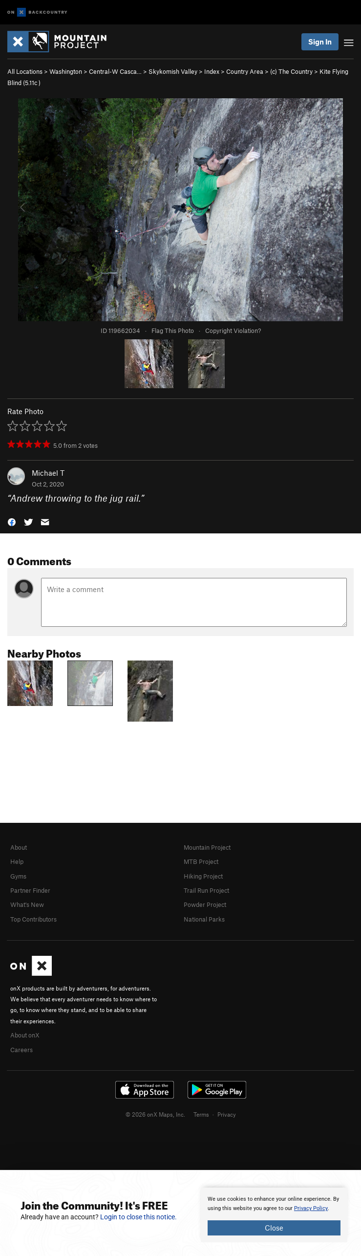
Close (274, 1227)
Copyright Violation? (233, 330)
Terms (201, 1114)
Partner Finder (30, 890)
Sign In (320, 41)
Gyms (18, 876)
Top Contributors (33, 919)
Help (16, 861)
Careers (21, 1050)
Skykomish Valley (173, 71)
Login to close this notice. (138, 1217)
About (18, 847)
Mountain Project (207, 847)
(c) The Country (291, 71)
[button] (11, 521)
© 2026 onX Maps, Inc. (155, 1114)
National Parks (204, 919)
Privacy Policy (311, 1208)
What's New (27, 904)
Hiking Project (203, 876)
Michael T (48, 472)
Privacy (226, 1114)
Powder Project (205, 904)
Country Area (244, 71)
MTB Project (201, 861)
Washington (65, 71)
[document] (274, 1214)
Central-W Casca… (115, 71)
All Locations (24, 71)
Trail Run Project (206, 890)
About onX (25, 1035)
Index (211, 71)
